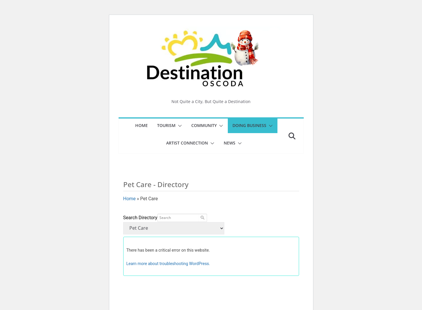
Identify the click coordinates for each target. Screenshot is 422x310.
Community (204, 125)
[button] (179, 125)
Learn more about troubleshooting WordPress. (168, 263)
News (229, 143)
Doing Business (249, 125)
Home (141, 125)
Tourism (166, 125)
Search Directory (140, 217)
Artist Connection (187, 143)
